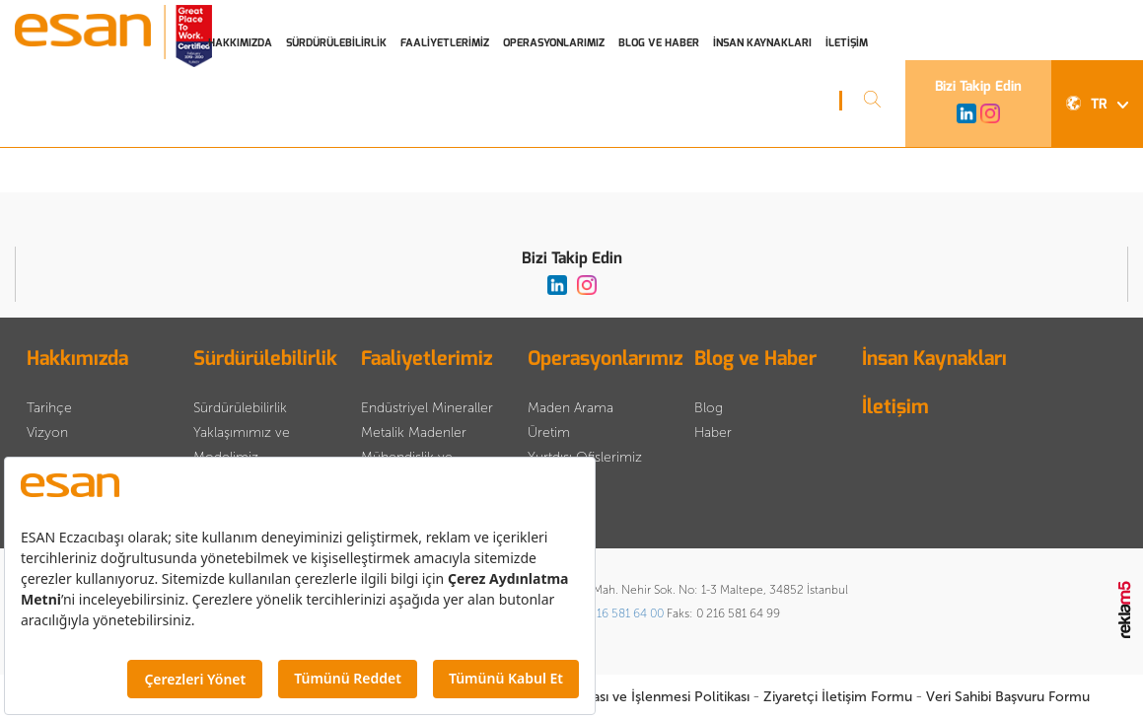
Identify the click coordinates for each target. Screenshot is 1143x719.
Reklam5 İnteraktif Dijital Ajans (1125, 610)
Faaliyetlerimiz (426, 359)
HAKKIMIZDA (240, 43)
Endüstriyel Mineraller (427, 407)
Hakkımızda (77, 359)
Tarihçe (49, 407)
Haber (713, 432)
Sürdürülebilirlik (265, 359)
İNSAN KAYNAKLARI (762, 43)
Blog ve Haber (755, 359)
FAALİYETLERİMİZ (444, 43)
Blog (708, 407)
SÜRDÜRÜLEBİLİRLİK (336, 43)
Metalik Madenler (413, 432)
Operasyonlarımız (605, 359)
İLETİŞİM (846, 43)
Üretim (549, 432)
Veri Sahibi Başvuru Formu (1008, 696)
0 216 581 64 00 (622, 613)
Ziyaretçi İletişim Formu (837, 696)
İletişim (895, 407)
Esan (116, 39)
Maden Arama (570, 407)
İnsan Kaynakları (934, 359)
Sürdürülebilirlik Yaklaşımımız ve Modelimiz (241, 432)
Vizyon (47, 432)
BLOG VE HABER (658, 43)
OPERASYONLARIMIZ (554, 43)
